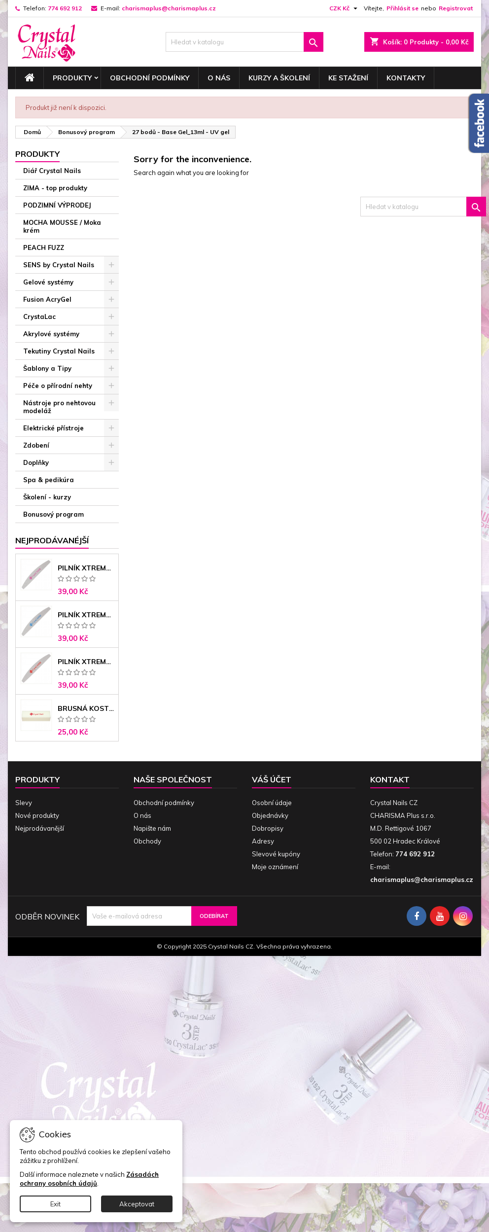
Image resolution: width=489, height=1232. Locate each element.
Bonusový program (53, 514)
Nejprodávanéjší (52, 540)
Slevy (23, 803)
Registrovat (456, 8)
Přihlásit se (402, 8)
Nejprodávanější (39, 828)
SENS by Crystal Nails (58, 265)
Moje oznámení (275, 867)
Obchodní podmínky (149, 77)
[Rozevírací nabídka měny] (344, 8)
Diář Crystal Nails (52, 171)
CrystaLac (39, 316)
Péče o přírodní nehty (57, 385)
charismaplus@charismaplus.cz (169, 8)
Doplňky (36, 462)
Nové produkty (37, 815)
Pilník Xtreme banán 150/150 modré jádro (86, 615)
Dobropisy (267, 828)
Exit (55, 1204)
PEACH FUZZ (43, 247)
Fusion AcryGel (47, 299)
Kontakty (405, 77)
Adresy (263, 841)
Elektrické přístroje (53, 428)
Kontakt (390, 779)
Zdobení (36, 445)
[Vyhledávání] (244, 42)
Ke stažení (348, 77)
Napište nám (152, 828)
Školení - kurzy (47, 497)
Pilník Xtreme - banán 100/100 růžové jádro (86, 568)
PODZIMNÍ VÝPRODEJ (57, 205)
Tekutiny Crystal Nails (59, 351)
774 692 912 (65, 8)
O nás (219, 77)
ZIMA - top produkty (55, 188)
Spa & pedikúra (48, 480)
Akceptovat (136, 1204)
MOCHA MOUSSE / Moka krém (62, 226)
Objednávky (270, 815)
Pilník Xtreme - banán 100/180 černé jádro (86, 662)
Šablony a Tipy (47, 368)
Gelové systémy (48, 282)
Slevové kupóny (276, 854)
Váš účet (271, 779)
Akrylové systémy (51, 334)
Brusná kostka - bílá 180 (86, 708)
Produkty (72, 77)
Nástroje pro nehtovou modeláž (59, 407)
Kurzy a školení (279, 77)
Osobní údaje (272, 803)
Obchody (147, 841)
